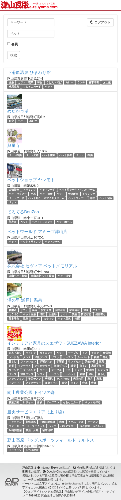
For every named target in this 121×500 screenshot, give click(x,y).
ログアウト (100, 22)
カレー (69, 82)
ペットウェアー (18, 193)
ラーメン (92, 421)
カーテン (68, 357)
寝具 (84, 382)
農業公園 (14, 402)
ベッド (60, 352)
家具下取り (15, 352)
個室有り (60, 310)
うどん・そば (54, 82)
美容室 (12, 221)
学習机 (60, 361)
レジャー (28, 402)
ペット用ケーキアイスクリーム (77, 189)
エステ (96, 310)
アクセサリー (42, 365)
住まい (83, 365)
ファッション (28, 361)
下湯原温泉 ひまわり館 (29, 72)
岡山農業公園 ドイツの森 (31, 392)
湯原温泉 (14, 86)
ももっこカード (32, 86)
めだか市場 (17, 111)
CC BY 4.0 (58, 487)
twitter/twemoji (74, 483)
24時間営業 (15, 430)
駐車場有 (94, 82)
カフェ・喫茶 (25, 82)
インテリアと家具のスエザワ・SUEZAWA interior (54, 343)
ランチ (81, 82)
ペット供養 (65, 155)
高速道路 (31, 421)
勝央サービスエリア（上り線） (36, 412)
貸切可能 (46, 310)
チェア (95, 352)
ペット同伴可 (92, 402)
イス (84, 352)
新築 (96, 357)
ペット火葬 (32, 155)
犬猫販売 (14, 189)
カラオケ (14, 314)
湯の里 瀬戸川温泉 (24, 300)
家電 (11, 365)
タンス (27, 357)
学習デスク (46, 361)
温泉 (11, 82)
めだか (33, 120)
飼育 (11, 120)
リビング (31, 352)
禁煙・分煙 (32, 430)
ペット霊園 (48, 155)
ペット (49, 86)
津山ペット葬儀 (18, 275)
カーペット (83, 357)
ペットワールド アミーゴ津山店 (37, 231)
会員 (12, 44)
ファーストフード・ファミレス (27, 426)
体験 (39, 402)
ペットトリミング (42, 221)
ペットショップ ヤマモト (31, 179)
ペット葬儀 (15, 155)
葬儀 (90, 155)
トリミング (29, 189)
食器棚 (107, 352)
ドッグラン (52, 402)
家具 (101, 361)
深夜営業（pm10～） (92, 426)
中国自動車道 (47, 421)
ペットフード (47, 189)
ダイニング (46, 352)
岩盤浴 (12, 310)
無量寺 (13, 145)
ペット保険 (46, 193)
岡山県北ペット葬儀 (42, 275)
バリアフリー (68, 426)
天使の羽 (90, 361)
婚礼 (105, 357)
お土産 (107, 82)
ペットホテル (64, 221)
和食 (39, 82)
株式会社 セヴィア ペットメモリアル (42, 266)
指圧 (42, 314)
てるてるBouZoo (23, 212)
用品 (33, 193)
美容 (34, 310)
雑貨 (73, 365)
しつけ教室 (32, 450)
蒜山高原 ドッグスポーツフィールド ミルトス (50, 440)
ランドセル (74, 361)
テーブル (73, 352)
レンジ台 (14, 357)
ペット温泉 (29, 314)
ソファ (55, 357)
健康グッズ (60, 365)
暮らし (12, 361)
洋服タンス (40, 357)
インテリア (24, 365)
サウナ (24, 310)
